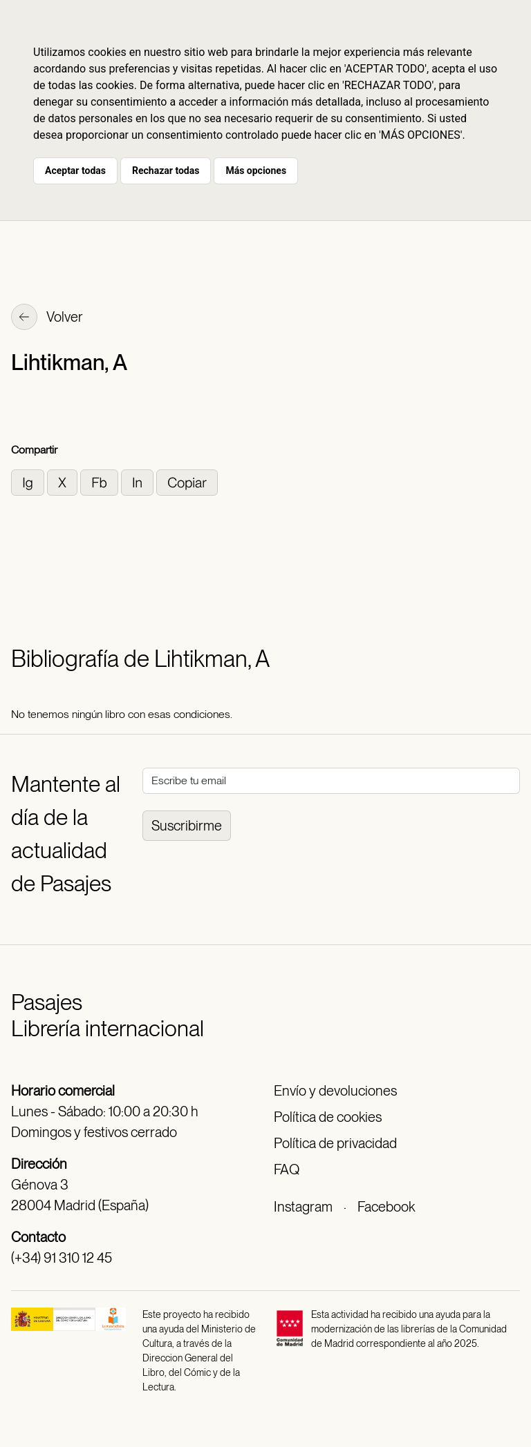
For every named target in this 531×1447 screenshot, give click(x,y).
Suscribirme (186, 825)
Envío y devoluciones (335, 1090)
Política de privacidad (335, 1143)
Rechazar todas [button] (165, 170)
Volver (47, 318)
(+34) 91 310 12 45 (61, 1258)
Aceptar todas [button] (75, 170)
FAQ (286, 1169)
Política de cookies (328, 1117)
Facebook (386, 1206)
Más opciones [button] (255, 170)
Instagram (303, 1206)
